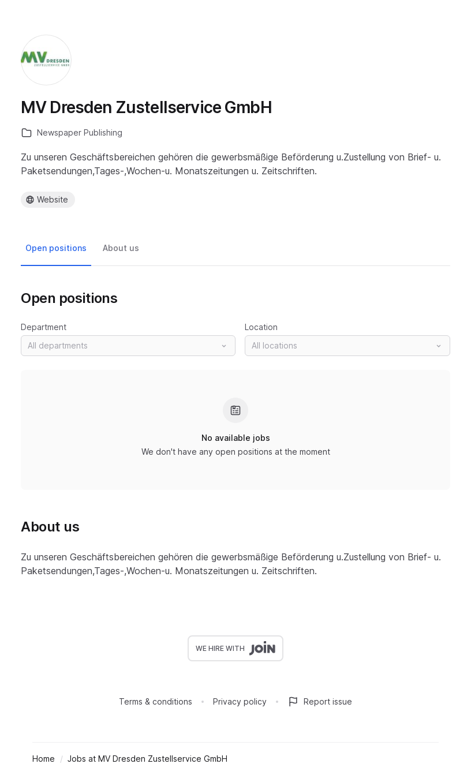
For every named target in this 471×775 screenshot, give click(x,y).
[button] (128, 345)
